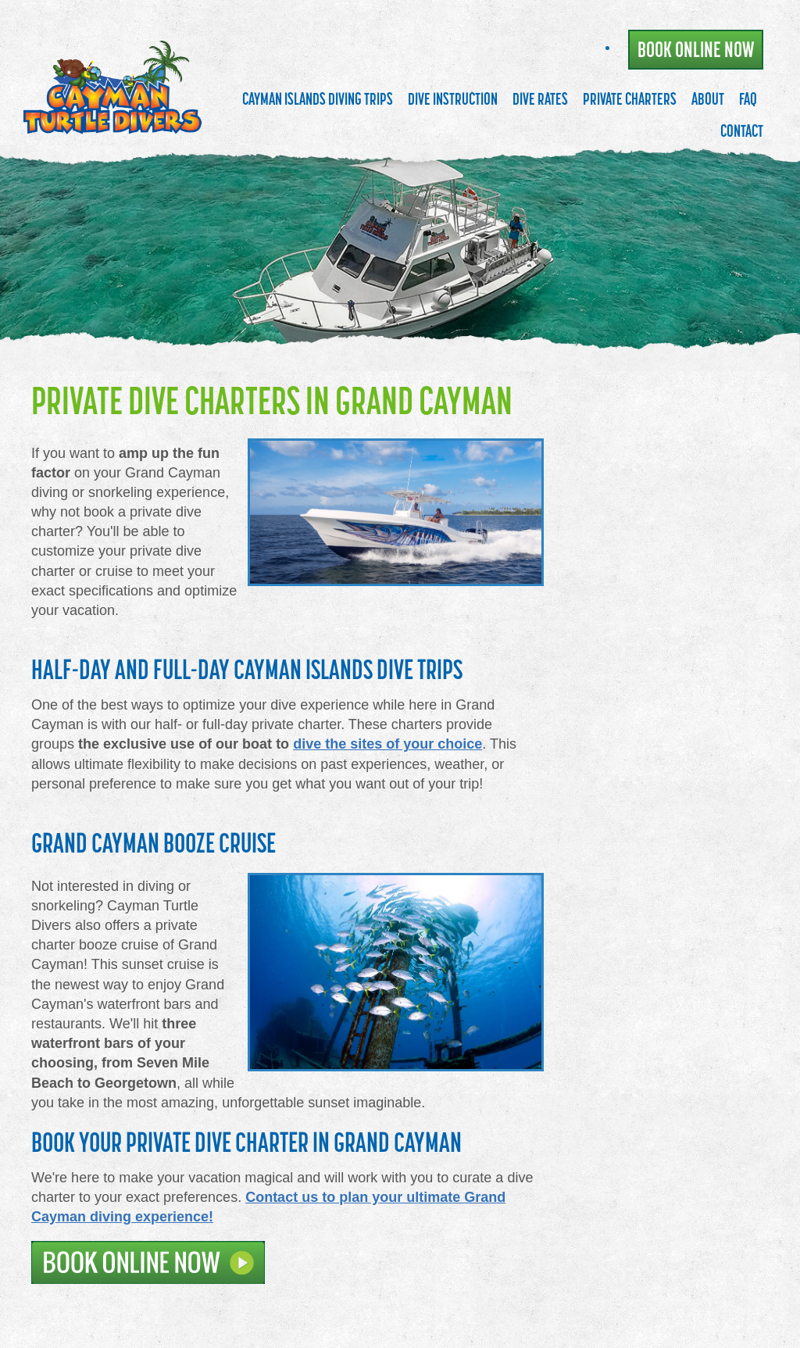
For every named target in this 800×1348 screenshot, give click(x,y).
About (707, 98)
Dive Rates (540, 98)
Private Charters (630, 98)
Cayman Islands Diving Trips (317, 98)
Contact (741, 130)
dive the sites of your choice (387, 744)
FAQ (748, 98)
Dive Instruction (453, 98)
